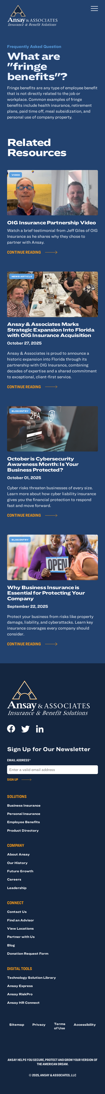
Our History (17, 863)
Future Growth (20, 871)
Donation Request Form (27, 953)
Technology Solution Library (31, 977)
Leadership (16, 888)
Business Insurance (24, 805)
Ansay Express (20, 986)
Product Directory (23, 830)
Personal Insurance (23, 814)
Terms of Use (59, 1026)
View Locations (20, 928)
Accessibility (85, 1024)
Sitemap (16, 1024)
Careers (14, 879)
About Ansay (18, 854)
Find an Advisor (20, 920)
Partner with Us (21, 937)
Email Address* (19, 760)
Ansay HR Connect (23, 1002)
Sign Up (12, 779)
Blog (11, 945)
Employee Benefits (23, 822)
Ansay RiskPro (20, 994)
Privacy (39, 1024)
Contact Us (17, 912)
